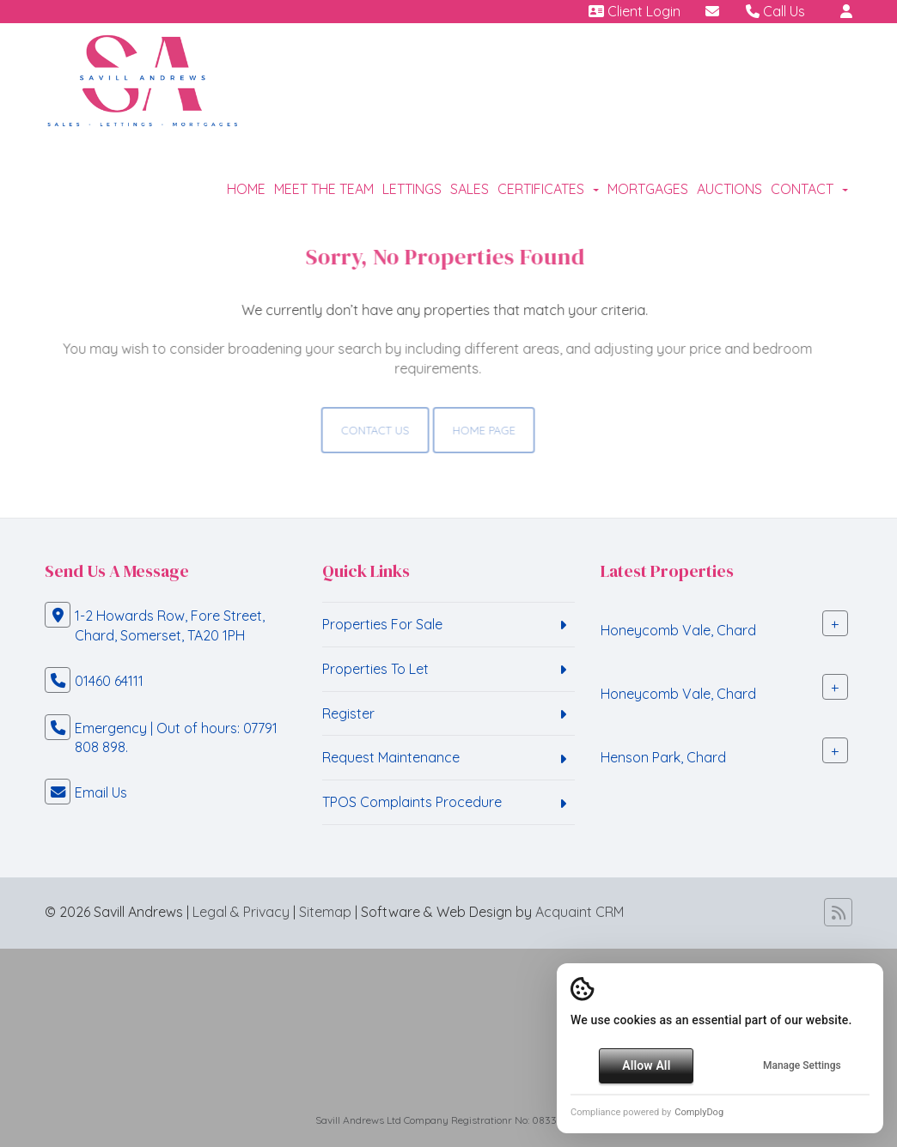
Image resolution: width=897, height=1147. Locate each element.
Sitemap (325, 911)
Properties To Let (375, 668)
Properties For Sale (382, 624)
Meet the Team (324, 188)
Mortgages (647, 188)
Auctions (729, 188)
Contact (809, 188)
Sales (469, 188)
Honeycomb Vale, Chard (678, 630)
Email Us (101, 792)
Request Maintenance (391, 757)
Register (348, 713)
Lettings (412, 188)
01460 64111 (109, 680)
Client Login (634, 11)
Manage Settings (802, 1065)
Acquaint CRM (579, 911)
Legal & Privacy (241, 911)
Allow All (646, 1065)
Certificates (548, 188)
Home (246, 188)
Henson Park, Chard (663, 757)
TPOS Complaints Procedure (412, 801)
